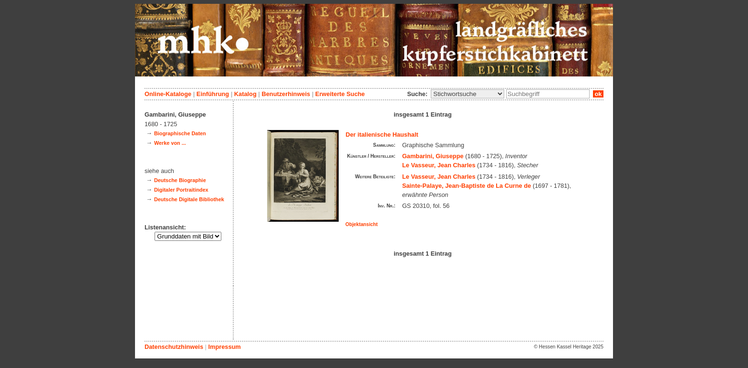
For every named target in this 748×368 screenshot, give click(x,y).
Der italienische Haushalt (382, 134)
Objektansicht (361, 224)
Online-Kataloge (168, 93)
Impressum (224, 346)
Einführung (213, 93)
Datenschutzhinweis (174, 346)
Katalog (245, 93)
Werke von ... (170, 143)
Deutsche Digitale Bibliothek (189, 199)
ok (598, 93)
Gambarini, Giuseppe (433, 156)
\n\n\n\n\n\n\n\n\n (467, 93)
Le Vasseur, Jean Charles (439, 165)
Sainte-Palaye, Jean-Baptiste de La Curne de (466, 185)
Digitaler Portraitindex (181, 190)
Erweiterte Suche (340, 93)
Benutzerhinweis (285, 93)
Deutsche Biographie (180, 180)
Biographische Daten (180, 133)
